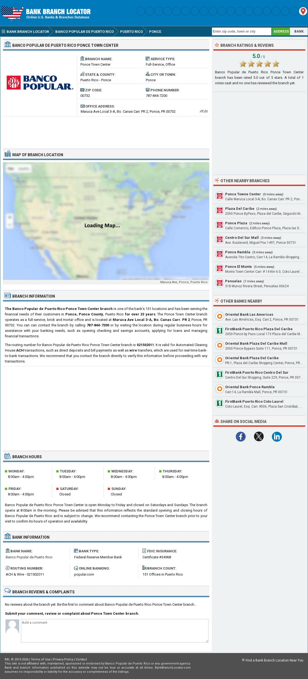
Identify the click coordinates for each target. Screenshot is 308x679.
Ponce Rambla (237, 252)
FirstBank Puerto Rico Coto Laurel (254, 401)
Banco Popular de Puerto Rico (29, 557)
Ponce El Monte (238, 267)
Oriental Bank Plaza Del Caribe (252, 358)
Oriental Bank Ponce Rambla (250, 387)
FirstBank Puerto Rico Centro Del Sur (257, 372)
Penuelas (233, 281)
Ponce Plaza (236, 223)
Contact (81, 659)
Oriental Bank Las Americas (249, 314)
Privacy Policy (63, 659)
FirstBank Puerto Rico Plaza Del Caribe (259, 329)
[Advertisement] (106, 130)
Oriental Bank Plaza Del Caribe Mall (256, 343)
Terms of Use (41, 659)
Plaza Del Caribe (239, 209)
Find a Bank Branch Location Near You (274, 660)
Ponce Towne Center (243, 194)
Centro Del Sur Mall (242, 238)
